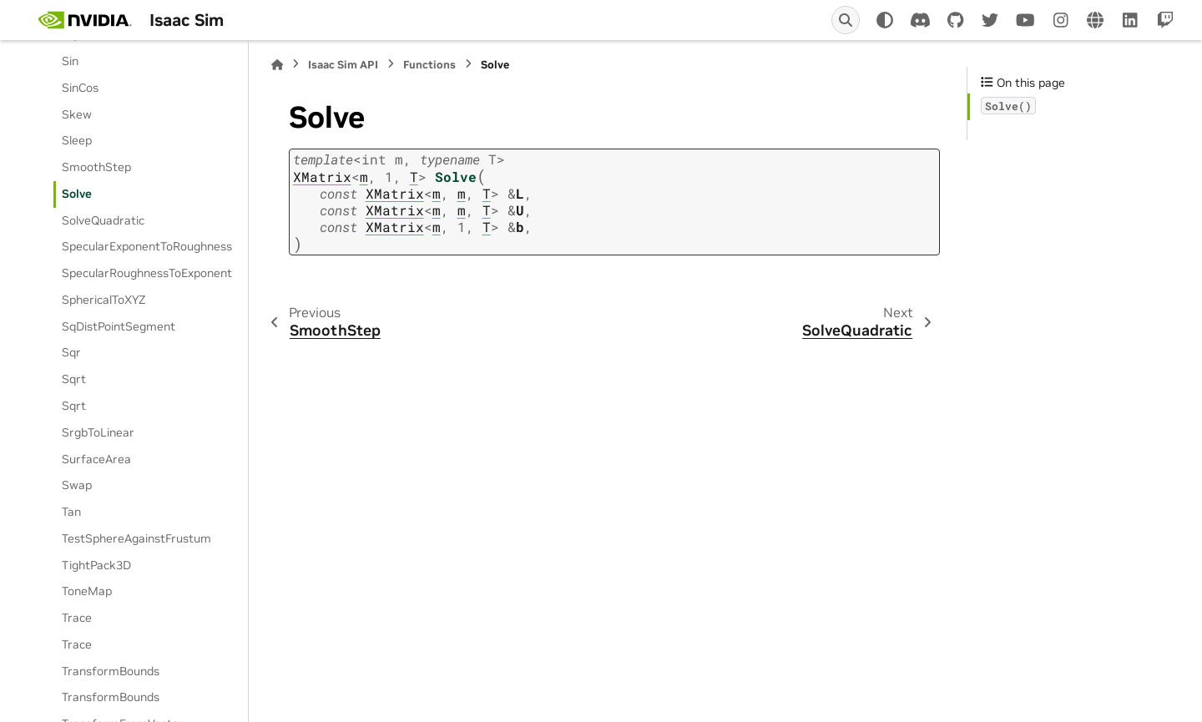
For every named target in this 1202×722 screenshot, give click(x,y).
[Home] (277, 64)
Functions (429, 65)
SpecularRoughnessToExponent (147, 272)
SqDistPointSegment (118, 326)
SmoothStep (96, 166)
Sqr (71, 352)
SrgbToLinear (98, 432)
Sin (70, 60)
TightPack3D (96, 565)
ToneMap (87, 590)
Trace (77, 617)
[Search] (845, 20)
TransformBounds (110, 671)
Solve (77, 193)
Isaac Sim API (343, 65)
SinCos (80, 87)
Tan (71, 511)
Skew (77, 114)
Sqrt (74, 378)
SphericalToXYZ (103, 299)
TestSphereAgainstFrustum (136, 538)
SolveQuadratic (103, 220)
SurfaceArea (96, 459)
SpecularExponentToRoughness (147, 246)
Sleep (77, 140)
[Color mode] (885, 20)
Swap (77, 484)
